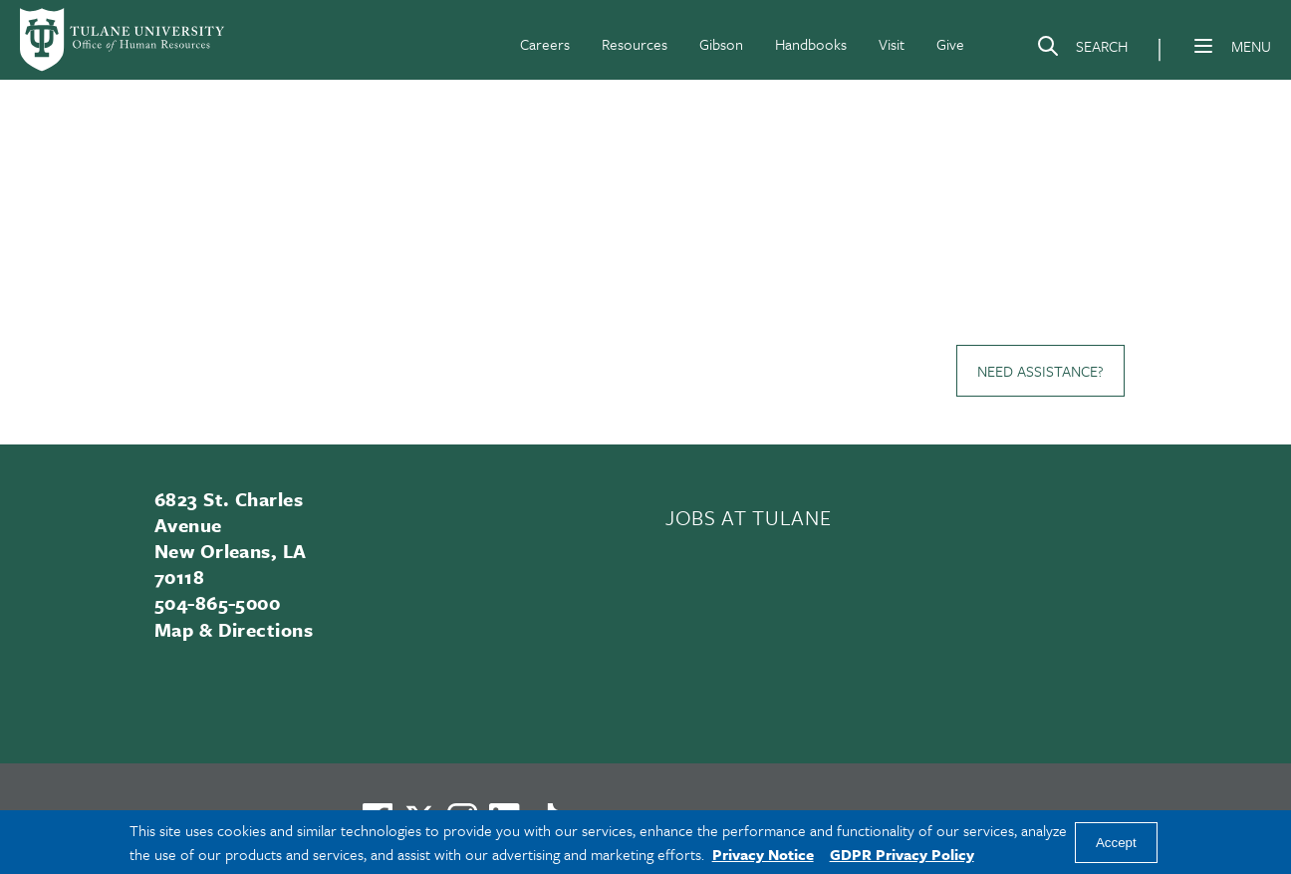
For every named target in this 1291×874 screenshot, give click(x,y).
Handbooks (811, 44)
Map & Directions (234, 629)
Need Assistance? (1040, 371)
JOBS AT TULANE (748, 517)
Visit (891, 44)
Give (950, 44)
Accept (1116, 842)
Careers (545, 44)
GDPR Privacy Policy (902, 854)
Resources (634, 44)
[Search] (1082, 50)
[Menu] (1203, 46)
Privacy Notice (763, 854)
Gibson (721, 44)
